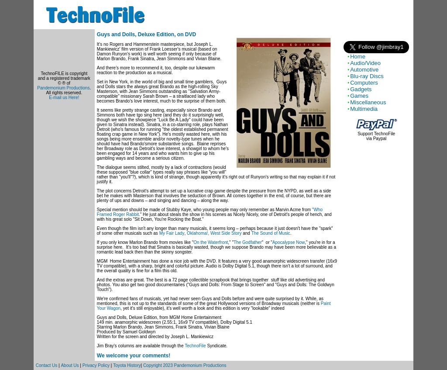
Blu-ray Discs (367, 76)
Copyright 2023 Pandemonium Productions (185, 365)
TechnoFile (195, 345)
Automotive (364, 69)
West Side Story (226, 233)
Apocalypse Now (288, 242)
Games (359, 95)
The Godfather (247, 242)
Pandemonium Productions (63, 88)
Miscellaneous (368, 102)
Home (357, 56)
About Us (70, 365)
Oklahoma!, (198, 233)
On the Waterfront (210, 242)
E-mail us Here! (64, 97)
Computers (364, 82)
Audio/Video (365, 63)
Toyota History (127, 365)
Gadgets (360, 89)
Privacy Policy (96, 365)
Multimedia (364, 109)
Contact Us (46, 365)
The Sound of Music (270, 233)
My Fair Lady (172, 233)
